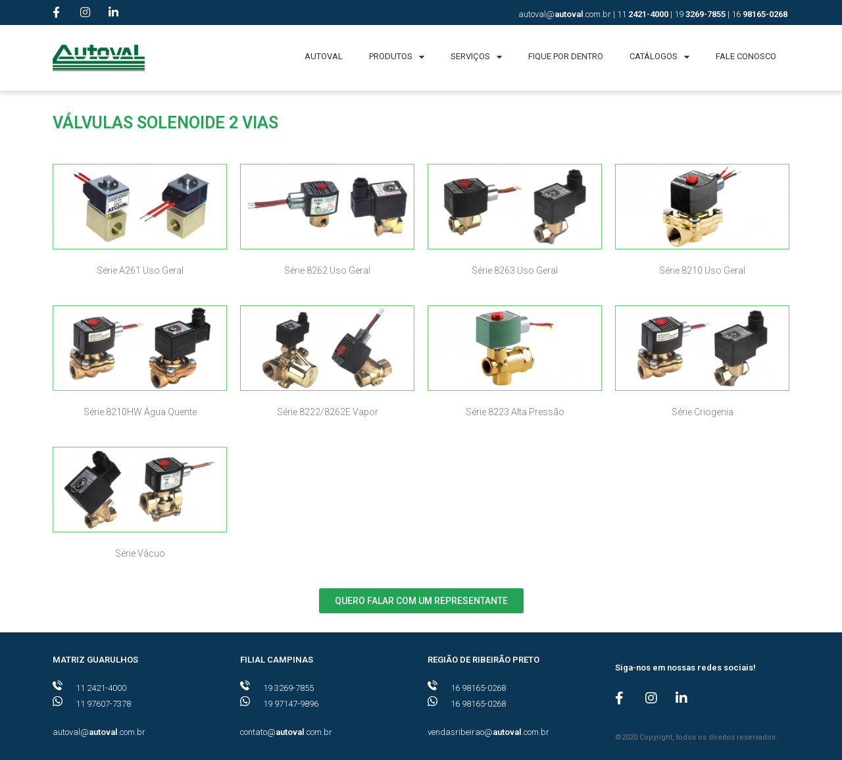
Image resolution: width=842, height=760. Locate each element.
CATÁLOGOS (659, 57)
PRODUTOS (396, 57)
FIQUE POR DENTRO (565, 56)
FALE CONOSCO (746, 56)
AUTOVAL (324, 56)
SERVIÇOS (476, 57)
